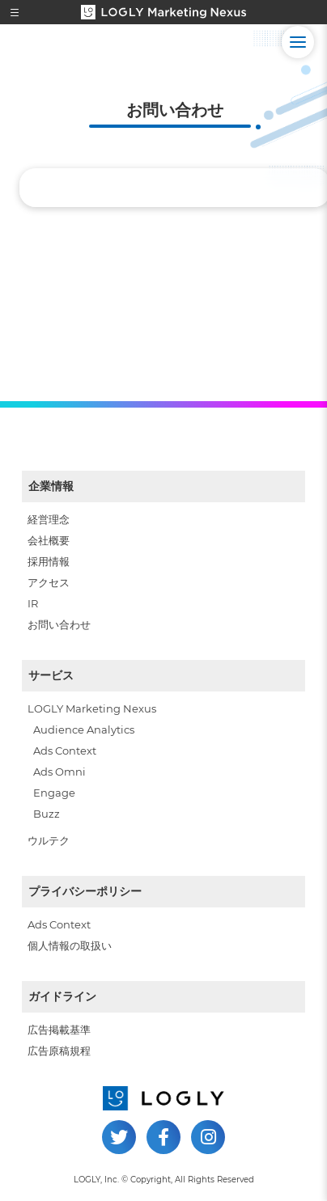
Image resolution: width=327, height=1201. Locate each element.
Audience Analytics (83, 729)
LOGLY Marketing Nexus (92, 708)
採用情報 (49, 561)
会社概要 (49, 540)
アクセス (49, 582)
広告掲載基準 (59, 1029)
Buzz (46, 813)
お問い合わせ (59, 624)
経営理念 (49, 519)
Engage (54, 792)
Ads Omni (59, 771)
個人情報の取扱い (70, 945)
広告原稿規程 (59, 1050)
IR (33, 603)
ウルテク (49, 840)
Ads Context (64, 750)
